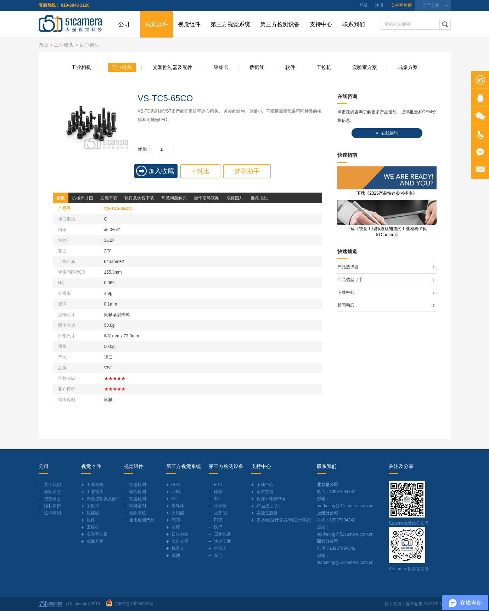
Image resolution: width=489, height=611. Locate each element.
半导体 (178, 505)
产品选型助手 (350, 279)
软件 (290, 67)
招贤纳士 (52, 498)
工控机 (323, 67)
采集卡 (221, 67)
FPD (176, 484)
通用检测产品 (141, 520)
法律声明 (52, 512)
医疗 (176, 527)
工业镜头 (64, 45)
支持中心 (321, 24)
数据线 (256, 67)
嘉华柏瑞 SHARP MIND (428, 603)
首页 (44, 45)
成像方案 (408, 67)
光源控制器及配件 (172, 67)
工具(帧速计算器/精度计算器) (284, 520)
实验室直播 (401, 5)
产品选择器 (348, 266)
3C (174, 498)
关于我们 (52, 484)
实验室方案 (364, 67)
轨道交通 (180, 541)
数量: (142, 149)
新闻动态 (345, 305)
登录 (363, 5)
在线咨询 (386, 133)
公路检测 (137, 484)
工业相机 (81, 67)
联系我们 (353, 24)
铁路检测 (137, 498)
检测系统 (137, 512)
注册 (379, 5)
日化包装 (180, 534)
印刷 (176, 491)
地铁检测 (137, 491)
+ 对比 (200, 171)
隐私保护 (52, 505)
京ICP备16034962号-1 (134, 603)
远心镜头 (89, 45)
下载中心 (345, 292)
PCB (176, 520)
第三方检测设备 (280, 24)
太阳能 (178, 512)
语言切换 (431, 5)
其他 (176, 555)
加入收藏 (161, 171)
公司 (124, 24)
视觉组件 (189, 24)
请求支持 (265, 491)
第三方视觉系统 (230, 24)
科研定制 (137, 505)
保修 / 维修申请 (271, 498)
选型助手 (247, 171)
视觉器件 (156, 24)
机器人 (178, 548)
